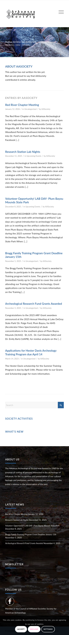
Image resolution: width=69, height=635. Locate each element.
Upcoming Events (34, 156)
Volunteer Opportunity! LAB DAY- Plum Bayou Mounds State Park (32, 526)
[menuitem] (60, 12)
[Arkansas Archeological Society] (28, 13)
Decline (34, 629)
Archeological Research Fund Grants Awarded (33, 303)
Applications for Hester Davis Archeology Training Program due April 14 (30, 352)
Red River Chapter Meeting (22, 105)
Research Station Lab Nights (22, 151)
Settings (48, 629)
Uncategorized (30, 109)
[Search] (34, 405)
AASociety (45, 109)
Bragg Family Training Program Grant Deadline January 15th (30, 534)
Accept (21, 629)
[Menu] (60, 12)
